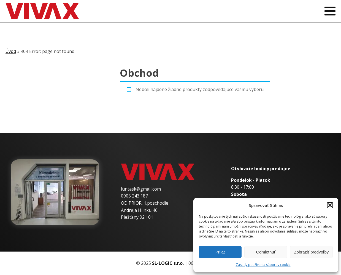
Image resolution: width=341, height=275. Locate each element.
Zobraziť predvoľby (311, 252)
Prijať (220, 252)
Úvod (11, 51)
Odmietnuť (266, 252)
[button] (330, 205)
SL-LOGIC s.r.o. (168, 263)
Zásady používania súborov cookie (263, 264)
